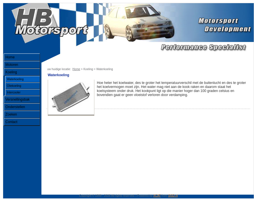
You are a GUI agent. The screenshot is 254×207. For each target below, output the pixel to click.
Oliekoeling (14, 85)
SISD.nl (173, 195)
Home (10, 57)
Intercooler (13, 92)
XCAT (157, 195)
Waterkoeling (15, 79)
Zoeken (11, 114)
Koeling (11, 72)
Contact (11, 122)
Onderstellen (15, 107)
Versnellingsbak (17, 99)
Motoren (11, 65)
